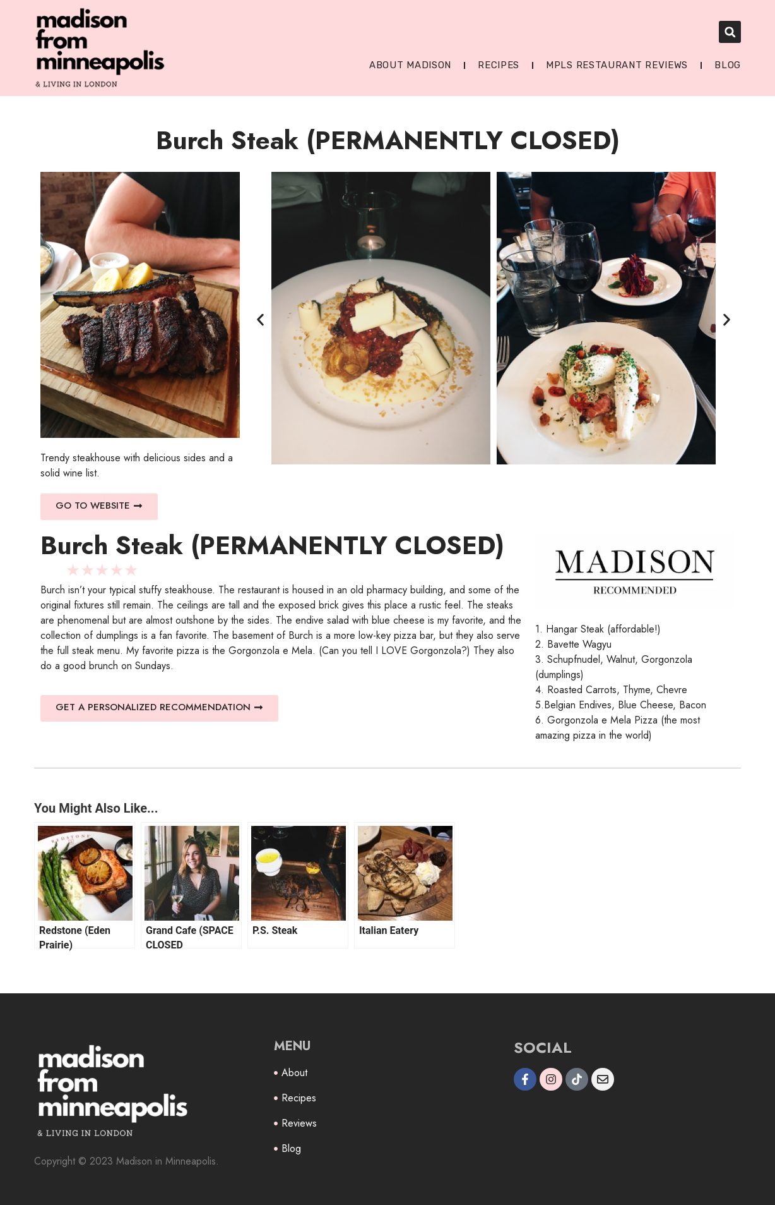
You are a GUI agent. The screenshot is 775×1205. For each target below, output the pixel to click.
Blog (727, 65)
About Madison (410, 65)
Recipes (498, 65)
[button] (730, 32)
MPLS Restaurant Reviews (617, 65)
